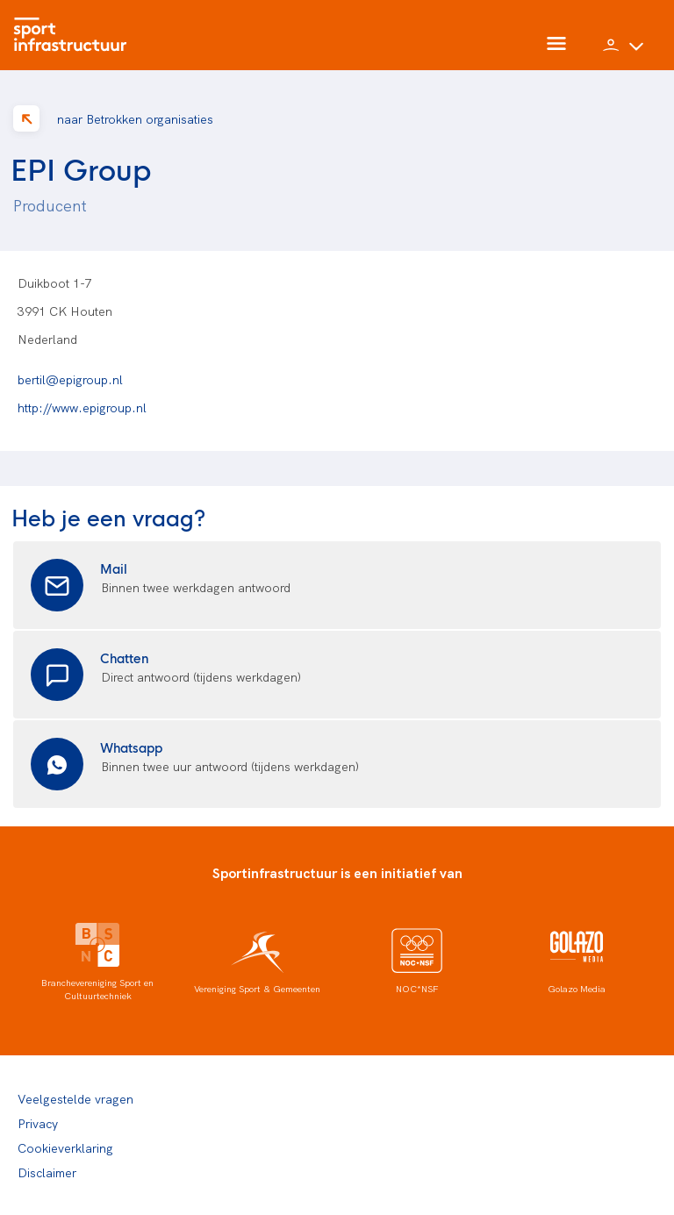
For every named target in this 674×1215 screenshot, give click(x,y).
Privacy (38, 1123)
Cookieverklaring (65, 1147)
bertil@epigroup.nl (70, 379)
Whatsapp (131, 747)
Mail (113, 568)
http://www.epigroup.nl (82, 407)
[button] (623, 52)
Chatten (124, 657)
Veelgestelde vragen (75, 1098)
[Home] (74, 35)
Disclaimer (47, 1172)
